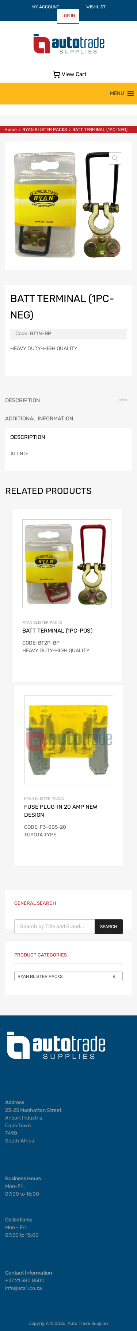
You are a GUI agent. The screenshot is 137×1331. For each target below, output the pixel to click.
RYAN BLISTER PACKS (44, 129)
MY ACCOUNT (45, 6)
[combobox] (68, 976)
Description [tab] (22, 400)
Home (10, 129)
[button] (117, 93)
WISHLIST (96, 6)
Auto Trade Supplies (88, 1323)
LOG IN (68, 15)
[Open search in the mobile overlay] (68, 926)
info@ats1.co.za (23, 1288)
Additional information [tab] (39, 418)
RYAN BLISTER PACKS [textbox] (66, 976)
